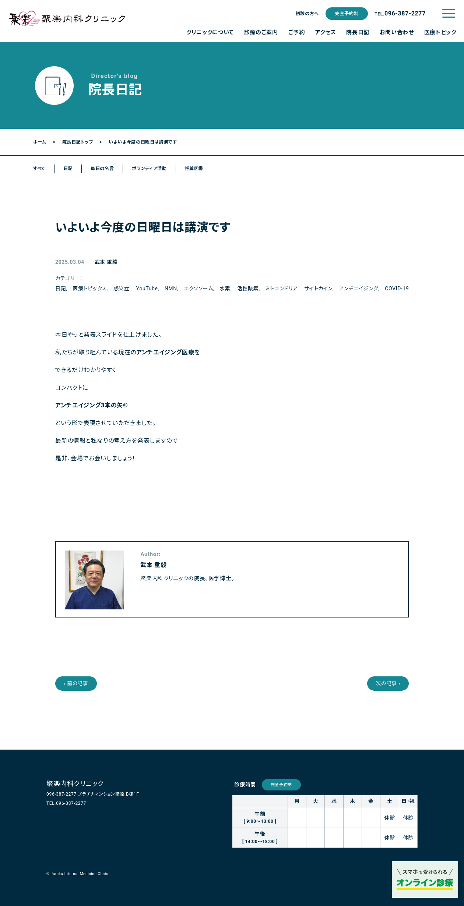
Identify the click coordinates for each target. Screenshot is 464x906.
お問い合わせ (397, 32)
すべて (39, 168)
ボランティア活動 (149, 168)
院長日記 (357, 32)
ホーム (39, 142)
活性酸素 (248, 288)
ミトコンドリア (282, 288)
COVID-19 (397, 288)
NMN (171, 288)
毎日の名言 (102, 168)
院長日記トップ (77, 142)
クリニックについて (210, 32)
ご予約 (296, 32)
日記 (68, 168)
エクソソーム (198, 288)
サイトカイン (318, 288)
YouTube (147, 288)
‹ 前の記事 (76, 683)
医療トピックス (89, 288)
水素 (225, 288)
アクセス (325, 32)
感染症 (121, 288)
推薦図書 (194, 168)
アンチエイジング (358, 288)
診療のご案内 (261, 32)
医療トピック (440, 32)
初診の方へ (307, 13)
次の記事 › (388, 683)
